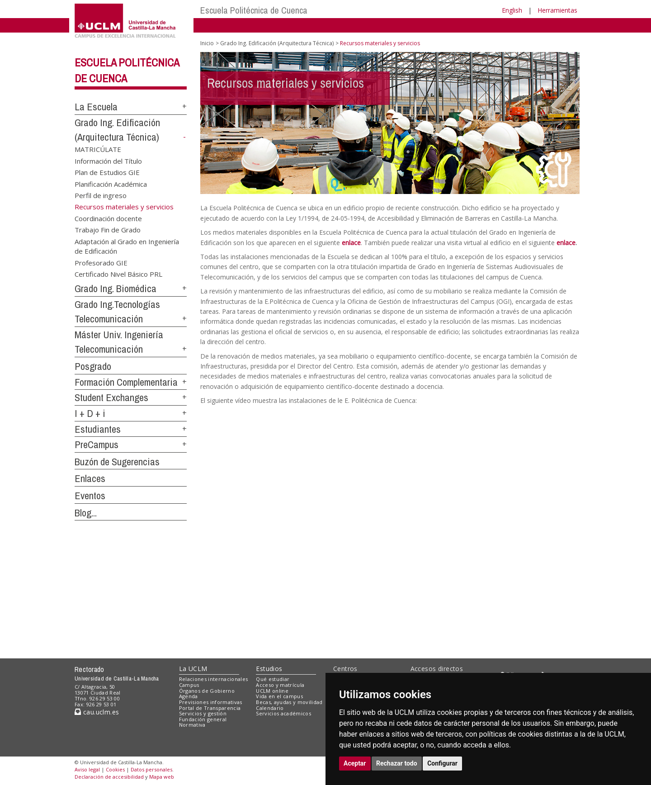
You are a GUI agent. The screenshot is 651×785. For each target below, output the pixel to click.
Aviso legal (87, 769)
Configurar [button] (442, 763)
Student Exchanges (111, 397)
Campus (189, 684)
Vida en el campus (279, 696)
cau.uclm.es (97, 712)
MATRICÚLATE (98, 149)
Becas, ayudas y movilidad (289, 702)
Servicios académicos (283, 713)
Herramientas (557, 10)
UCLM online (272, 690)
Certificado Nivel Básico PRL (118, 274)
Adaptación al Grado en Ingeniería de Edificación (127, 245)
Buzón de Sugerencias (117, 461)
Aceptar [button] (355, 763)
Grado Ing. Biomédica (115, 288)
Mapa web (161, 776)
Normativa (192, 724)
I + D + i (90, 413)
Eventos (90, 495)
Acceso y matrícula (280, 684)
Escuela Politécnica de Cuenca (253, 10)
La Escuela (96, 106)
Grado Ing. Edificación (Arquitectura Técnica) (277, 43)
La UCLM (193, 668)
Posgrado (93, 366)
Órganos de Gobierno (207, 690)
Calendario (269, 708)
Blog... (86, 513)
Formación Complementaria (126, 382)
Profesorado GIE (101, 262)
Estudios (269, 668)
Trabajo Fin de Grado (108, 229)
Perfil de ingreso (101, 195)
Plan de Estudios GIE (107, 172)
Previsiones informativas (210, 702)
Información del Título (108, 160)
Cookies (115, 769)
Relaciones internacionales (213, 679)
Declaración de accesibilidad (109, 776)
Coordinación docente (108, 217)
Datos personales (151, 769)
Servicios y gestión (202, 713)
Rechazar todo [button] (396, 763)
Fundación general (203, 719)
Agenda (188, 696)
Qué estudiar (272, 679)
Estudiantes (98, 429)
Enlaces (90, 478)
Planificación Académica (111, 183)
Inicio (207, 43)
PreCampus (96, 444)
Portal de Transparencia (210, 708)
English (512, 10)
